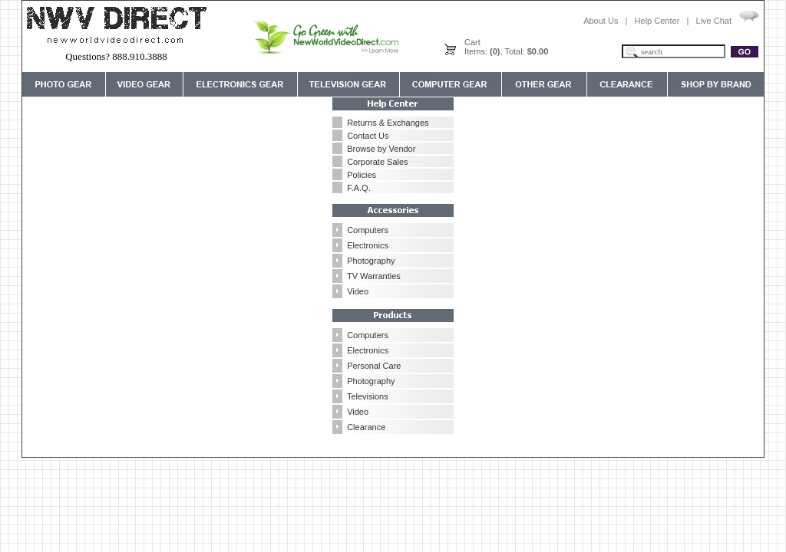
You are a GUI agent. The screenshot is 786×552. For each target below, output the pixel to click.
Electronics (367, 245)
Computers (367, 230)
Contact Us (367, 135)
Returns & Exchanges (387, 122)
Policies (361, 174)
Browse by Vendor (381, 148)
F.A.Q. (359, 187)
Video (357, 291)
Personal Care (374, 365)
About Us (600, 20)
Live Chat (714, 20)
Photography (371, 260)
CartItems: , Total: (506, 47)
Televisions (367, 396)
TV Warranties (374, 276)
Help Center (657, 20)
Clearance (366, 427)
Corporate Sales (377, 161)
